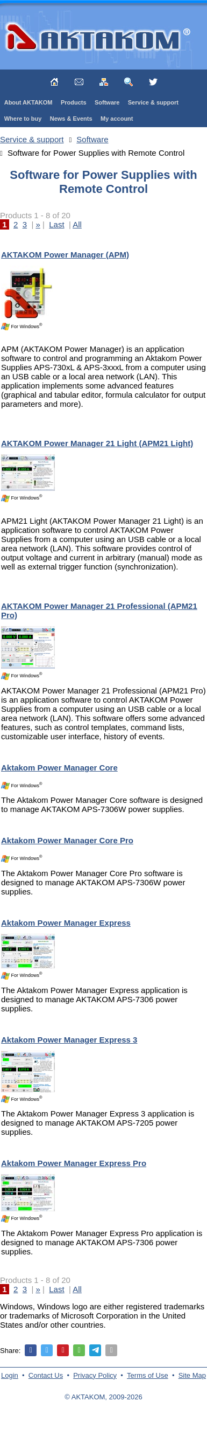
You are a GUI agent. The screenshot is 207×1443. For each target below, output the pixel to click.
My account (117, 118)
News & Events (71, 118)
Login (9, 1375)
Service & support (153, 102)
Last (56, 224)
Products (74, 102)
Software (107, 102)
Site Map (192, 1375)
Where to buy (23, 118)
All (77, 224)
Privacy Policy (95, 1375)
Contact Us (45, 1375)
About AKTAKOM (28, 102)
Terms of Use (147, 1375)
